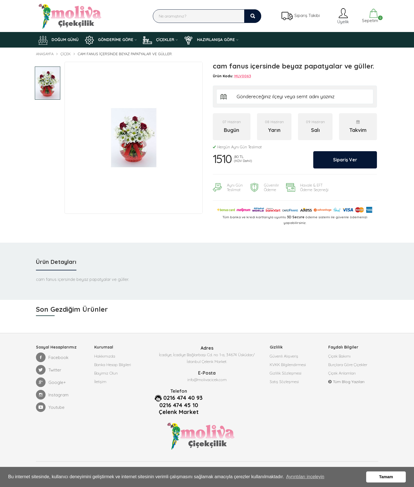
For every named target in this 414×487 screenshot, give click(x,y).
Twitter (48, 370)
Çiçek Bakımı (339, 356)
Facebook (52, 357)
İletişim (100, 381)
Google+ (51, 382)
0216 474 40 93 (183, 397)
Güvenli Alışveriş (284, 356)
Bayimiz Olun (106, 373)
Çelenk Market (179, 412)
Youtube (50, 407)
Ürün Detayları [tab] (56, 261)
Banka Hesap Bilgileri (112, 364)
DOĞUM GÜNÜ (58, 40)
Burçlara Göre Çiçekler (347, 364)
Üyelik (342, 16)
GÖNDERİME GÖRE (109, 40)
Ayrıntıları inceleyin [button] (305, 476)
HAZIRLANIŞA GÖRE (209, 40)
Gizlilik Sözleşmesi (285, 373)
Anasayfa (44, 54)
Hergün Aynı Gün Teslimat (237, 147)
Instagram (52, 395)
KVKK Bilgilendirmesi (288, 364)
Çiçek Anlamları (342, 373)
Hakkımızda (104, 356)
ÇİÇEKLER (158, 40)
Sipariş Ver (345, 160)
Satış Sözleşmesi (284, 381)
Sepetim (369, 16)
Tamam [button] (386, 477)
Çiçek (65, 54)
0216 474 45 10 (178, 405)
